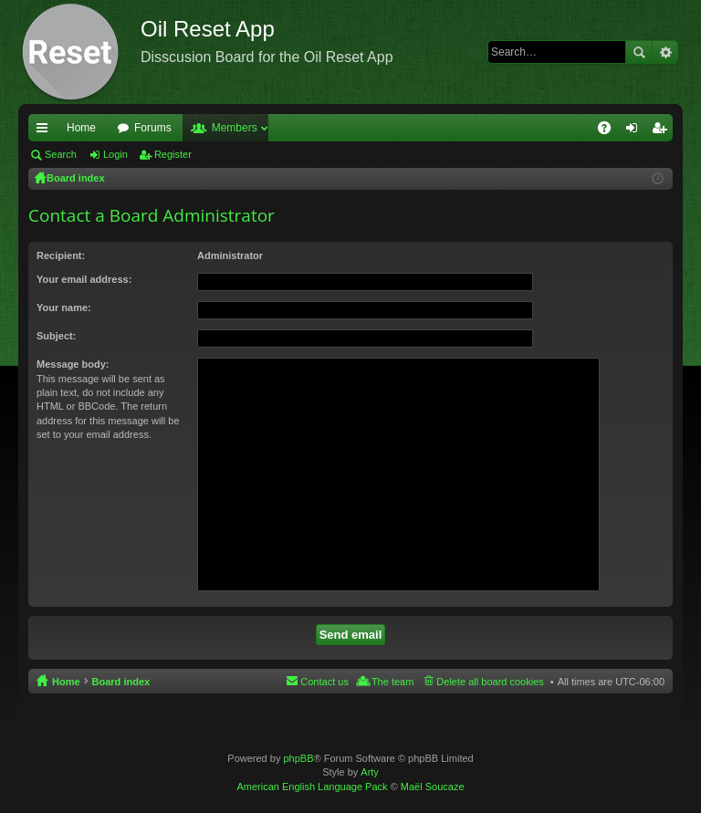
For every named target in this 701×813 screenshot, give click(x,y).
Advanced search (665, 52)
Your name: (64, 307)
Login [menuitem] (635, 131)
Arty (370, 771)
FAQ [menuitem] (610, 131)
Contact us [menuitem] (324, 681)
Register (173, 154)
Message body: (73, 364)
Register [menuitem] (663, 131)
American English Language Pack (311, 786)
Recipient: (61, 255)
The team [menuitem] (392, 681)
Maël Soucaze (433, 786)
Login (115, 154)
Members (234, 127)
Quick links (46, 131)
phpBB (298, 758)
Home (81, 127)
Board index (121, 681)
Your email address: (84, 279)
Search (639, 52)
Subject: (56, 335)
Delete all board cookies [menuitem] (489, 681)
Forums (153, 127)
